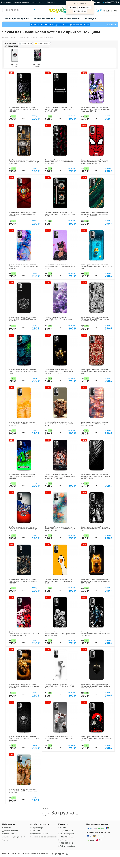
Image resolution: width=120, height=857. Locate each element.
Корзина (106, 10)
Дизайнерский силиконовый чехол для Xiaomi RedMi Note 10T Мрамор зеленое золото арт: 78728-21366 (95, 214)
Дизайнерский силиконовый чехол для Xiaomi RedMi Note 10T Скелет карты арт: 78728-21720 (23, 581)
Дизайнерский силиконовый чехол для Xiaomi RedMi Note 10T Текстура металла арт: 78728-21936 (96, 476)
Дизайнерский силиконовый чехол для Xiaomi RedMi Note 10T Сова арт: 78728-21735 (59, 424)
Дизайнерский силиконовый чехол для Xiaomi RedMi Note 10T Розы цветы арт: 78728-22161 (59, 319)
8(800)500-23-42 (112, 2)
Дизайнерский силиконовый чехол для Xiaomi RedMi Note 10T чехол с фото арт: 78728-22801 (23, 791)
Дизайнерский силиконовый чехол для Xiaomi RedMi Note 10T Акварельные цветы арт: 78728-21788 (60, 528)
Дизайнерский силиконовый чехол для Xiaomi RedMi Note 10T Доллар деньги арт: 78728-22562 (24, 161)
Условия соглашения (10, 834)
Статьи (5, 840)
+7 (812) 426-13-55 (65, 837)
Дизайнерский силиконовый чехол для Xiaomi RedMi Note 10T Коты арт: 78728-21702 (59, 738)
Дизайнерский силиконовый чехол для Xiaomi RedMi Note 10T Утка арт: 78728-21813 (59, 581)
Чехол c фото (25, 43)
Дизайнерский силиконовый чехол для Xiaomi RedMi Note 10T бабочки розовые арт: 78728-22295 (96, 424)
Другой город (79, 11)
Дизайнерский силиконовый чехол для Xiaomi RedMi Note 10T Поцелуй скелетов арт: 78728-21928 (60, 633)
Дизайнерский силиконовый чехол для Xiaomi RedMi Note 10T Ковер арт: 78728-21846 (96, 371)
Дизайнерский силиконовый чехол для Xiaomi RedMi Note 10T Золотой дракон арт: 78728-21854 (24, 686)
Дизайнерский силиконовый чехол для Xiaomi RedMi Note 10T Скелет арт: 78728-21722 (96, 528)
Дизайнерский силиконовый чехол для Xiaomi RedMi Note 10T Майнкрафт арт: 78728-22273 (22, 476)
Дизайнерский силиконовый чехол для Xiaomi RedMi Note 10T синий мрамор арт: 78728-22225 (24, 266)
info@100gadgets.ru (66, 846)
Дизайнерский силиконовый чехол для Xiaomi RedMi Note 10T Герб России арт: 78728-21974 (23, 319)
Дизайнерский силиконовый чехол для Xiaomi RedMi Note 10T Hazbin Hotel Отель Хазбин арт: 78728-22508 (24, 633)
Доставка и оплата (21, 2)
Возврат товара (38, 2)
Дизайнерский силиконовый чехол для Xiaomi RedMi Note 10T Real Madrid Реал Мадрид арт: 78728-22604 (95, 109)
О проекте (6, 828)
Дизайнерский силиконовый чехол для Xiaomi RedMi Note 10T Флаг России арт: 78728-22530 (23, 528)
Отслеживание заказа (39, 834)
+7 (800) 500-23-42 (65, 843)
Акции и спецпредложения (13, 837)
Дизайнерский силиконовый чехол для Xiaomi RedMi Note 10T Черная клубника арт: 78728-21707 (95, 686)
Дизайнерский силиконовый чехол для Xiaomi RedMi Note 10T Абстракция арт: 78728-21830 (59, 161)
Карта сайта (35, 831)
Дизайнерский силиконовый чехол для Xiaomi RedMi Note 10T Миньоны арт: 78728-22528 (96, 266)
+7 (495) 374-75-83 (65, 831)
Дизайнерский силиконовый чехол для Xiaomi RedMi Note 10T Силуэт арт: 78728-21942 (60, 686)
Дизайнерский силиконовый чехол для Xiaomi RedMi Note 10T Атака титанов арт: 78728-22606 (23, 109)
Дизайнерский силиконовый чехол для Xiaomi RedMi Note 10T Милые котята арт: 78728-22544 (23, 424)
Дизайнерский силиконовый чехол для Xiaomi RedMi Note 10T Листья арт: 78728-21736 (23, 371)
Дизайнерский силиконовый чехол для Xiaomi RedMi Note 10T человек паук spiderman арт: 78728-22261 (95, 161)
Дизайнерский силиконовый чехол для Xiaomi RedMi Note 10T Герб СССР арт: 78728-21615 (22, 214)
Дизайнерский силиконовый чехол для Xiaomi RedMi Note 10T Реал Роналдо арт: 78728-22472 (96, 633)
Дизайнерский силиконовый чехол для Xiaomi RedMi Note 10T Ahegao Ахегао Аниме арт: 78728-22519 (95, 319)
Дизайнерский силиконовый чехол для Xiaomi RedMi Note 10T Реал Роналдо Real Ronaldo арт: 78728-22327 (60, 476)
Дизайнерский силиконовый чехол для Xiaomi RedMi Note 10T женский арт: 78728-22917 (60, 266)
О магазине (6, 2)
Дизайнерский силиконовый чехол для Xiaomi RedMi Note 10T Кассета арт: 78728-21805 (60, 214)
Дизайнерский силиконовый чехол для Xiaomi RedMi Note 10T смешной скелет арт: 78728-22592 (96, 738)
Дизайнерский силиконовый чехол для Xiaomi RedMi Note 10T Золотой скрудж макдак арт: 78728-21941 (59, 371)
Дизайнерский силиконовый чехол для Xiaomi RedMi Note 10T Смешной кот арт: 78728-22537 (95, 581)
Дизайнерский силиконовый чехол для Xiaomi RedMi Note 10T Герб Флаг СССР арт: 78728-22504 (24, 738)
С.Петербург (84, 7)
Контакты (51, 2)
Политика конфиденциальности (43, 837)
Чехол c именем (42, 43)
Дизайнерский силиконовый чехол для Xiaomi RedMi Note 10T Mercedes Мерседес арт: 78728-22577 (60, 109)
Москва (73, 7)
